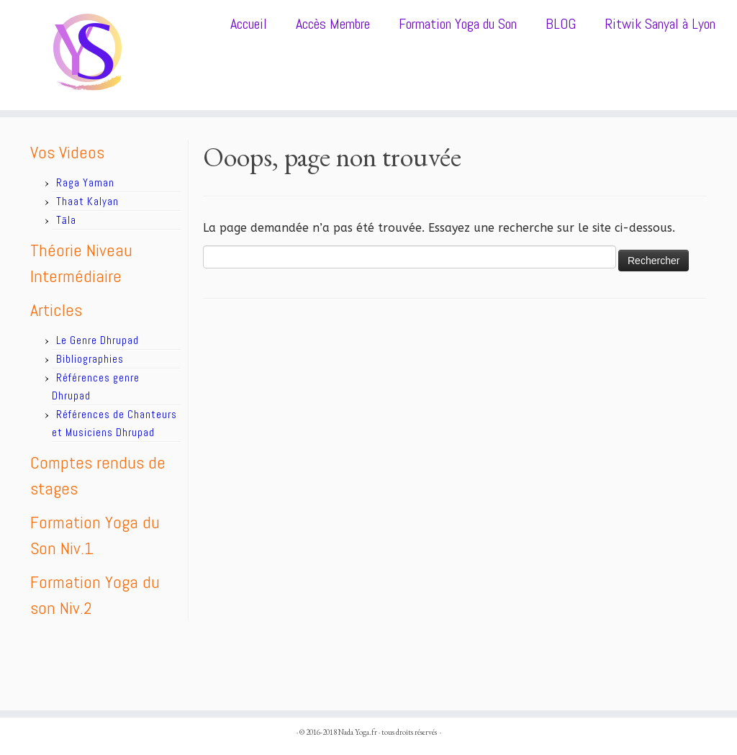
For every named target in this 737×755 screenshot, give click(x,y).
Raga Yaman (85, 182)
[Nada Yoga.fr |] (86, 55)
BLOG (561, 23)
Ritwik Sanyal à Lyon (660, 23)
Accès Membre (333, 23)
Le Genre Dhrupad (97, 340)
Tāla (66, 220)
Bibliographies (90, 359)
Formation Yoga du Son (458, 23)
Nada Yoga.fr (357, 732)
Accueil (248, 23)
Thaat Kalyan (87, 201)
